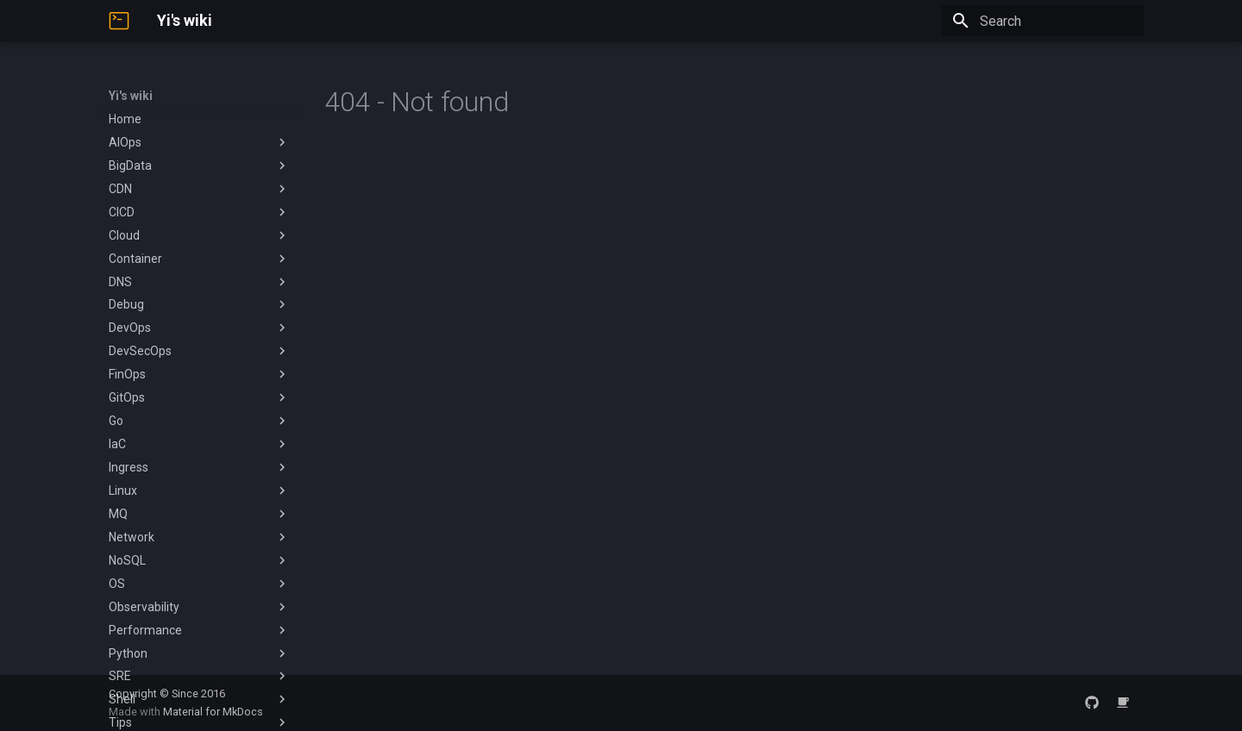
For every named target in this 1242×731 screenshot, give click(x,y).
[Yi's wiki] (119, 20)
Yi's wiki (131, 96)
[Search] (1043, 20)
